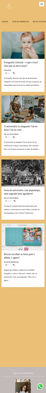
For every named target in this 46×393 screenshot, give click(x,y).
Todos (5, 22)
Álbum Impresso (20, 22)
